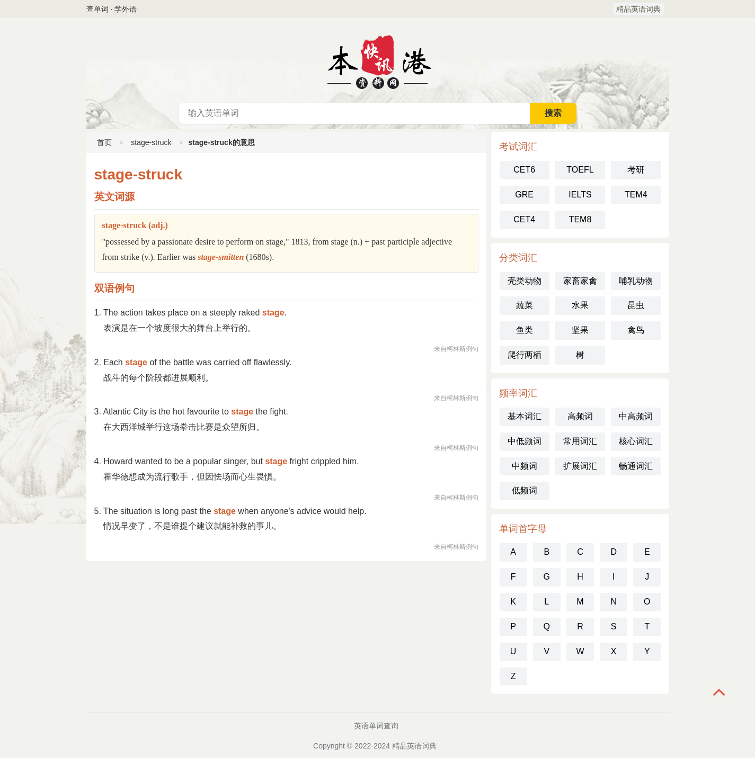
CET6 (524, 169)
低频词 (524, 490)
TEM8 (580, 219)
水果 (580, 305)
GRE (524, 194)
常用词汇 (580, 441)
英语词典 (377, 60)
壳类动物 (524, 280)
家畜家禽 (580, 280)
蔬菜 (524, 305)
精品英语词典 (638, 9)
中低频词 (524, 441)
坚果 (580, 330)
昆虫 (635, 305)
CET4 (524, 219)
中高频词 (636, 416)
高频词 (580, 416)
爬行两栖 (524, 354)
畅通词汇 (636, 466)
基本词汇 (524, 416)
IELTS (580, 194)
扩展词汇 (580, 466)
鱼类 (524, 330)
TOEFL (579, 169)
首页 (104, 142)
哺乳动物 (636, 280)
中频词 (524, 466)
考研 (635, 169)
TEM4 (636, 194)
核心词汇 (636, 441)
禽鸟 (635, 330)
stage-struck (151, 142)
